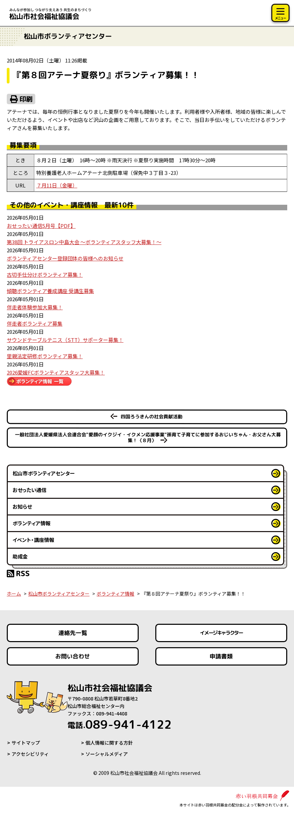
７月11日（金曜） (56, 185)
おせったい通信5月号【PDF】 (41, 225)
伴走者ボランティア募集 (34, 323)
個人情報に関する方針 (109, 742)
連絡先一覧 (72, 633)
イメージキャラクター (221, 632)
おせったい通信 (29, 489)
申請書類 (221, 656)
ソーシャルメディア (106, 753)
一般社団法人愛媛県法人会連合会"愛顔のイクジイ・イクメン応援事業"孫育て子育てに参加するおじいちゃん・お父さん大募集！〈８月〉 (147, 437)
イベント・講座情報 (33, 539)
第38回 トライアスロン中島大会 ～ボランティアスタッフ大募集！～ (84, 242)
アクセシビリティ (30, 753)
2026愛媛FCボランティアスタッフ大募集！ (56, 372)
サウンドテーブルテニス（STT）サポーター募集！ (65, 339)
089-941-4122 (119, 724)
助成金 (20, 556)
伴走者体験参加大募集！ (35, 307)
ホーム (14, 593)
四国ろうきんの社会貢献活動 (151, 416)
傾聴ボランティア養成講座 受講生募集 (50, 290)
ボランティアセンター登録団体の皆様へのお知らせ (65, 258)
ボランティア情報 (32, 523)
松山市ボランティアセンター (44, 473)
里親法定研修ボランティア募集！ (45, 356)
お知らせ (22, 506)
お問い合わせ (72, 656)
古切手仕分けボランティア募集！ (45, 274)
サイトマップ (26, 742)
